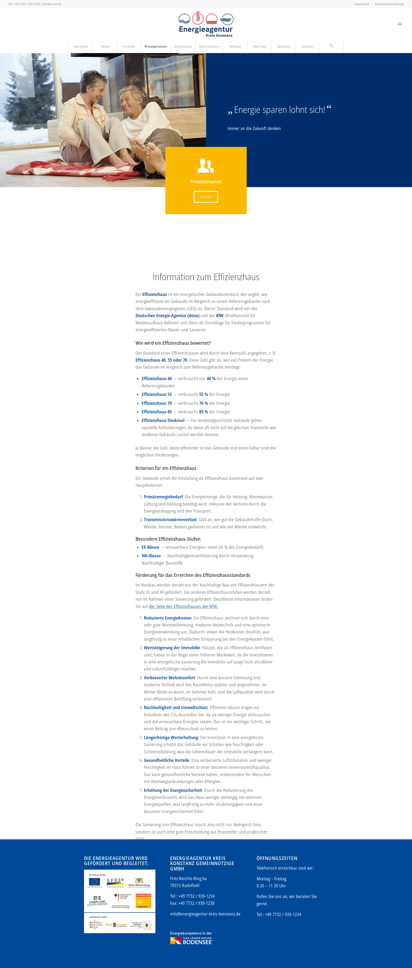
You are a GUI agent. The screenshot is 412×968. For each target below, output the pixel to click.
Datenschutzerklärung (389, 4)
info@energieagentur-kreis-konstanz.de (205, 914)
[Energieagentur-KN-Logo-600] (206, 24)
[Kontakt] (206, 197)
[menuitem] (362, 4)
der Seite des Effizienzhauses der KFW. (183, 786)
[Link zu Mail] (400, 24)
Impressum (362, 4)
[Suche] (331, 46)
